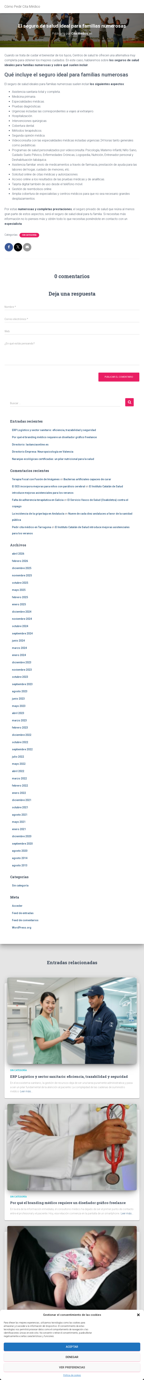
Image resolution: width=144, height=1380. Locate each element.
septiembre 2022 (22, 749)
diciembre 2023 (21, 662)
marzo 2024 (19, 647)
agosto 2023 (19, 691)
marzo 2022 (19, 778)
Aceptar (72, 1346)
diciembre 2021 (21, 800)
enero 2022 (19, 792)
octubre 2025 (20, 582)
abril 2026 (18, 553)
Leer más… (26, 1091)
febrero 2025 (20, 597)
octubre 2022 (20, 742)
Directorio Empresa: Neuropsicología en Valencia (42, 451)
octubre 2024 (20, 626)
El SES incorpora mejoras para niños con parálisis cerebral (48, 486)
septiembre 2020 (22, 843)
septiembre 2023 (22, 684)
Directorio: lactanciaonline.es (30, 444)
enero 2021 (19, 829)
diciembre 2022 (21, 734)
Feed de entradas (23, 913)
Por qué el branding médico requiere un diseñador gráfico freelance (54, 437)
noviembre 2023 (22, 669)
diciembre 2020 (21, 836)
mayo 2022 (19, 763)
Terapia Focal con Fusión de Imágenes (36, 479)
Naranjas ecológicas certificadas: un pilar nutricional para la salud (53, 459)
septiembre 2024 (22, 633)
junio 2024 (18, 640)
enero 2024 (19, 655)
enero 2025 (19, 604)
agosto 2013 (19, 865)
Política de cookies (72, 1375)
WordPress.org (21, 927)
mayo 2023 (19, 705)
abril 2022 (18, 771)
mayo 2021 (19, 821)
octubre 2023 (20, 676)
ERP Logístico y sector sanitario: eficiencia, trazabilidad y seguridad (54, 430)
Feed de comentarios (25, 920)
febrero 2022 (20, 785)
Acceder (17, 905)
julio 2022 (18, 756)
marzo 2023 (19, 720)
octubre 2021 (20, 807)
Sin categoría (29, 235)
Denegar (72, 1357)
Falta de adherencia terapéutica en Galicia (38, 499)
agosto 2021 (19, 814)
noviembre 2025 (22, 575)
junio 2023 (18, 698)
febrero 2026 (20, 560)
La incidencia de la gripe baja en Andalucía (38, 513)
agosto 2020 (19, 850)
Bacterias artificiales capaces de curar (87, 479)
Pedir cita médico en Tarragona (31, 527)
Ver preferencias (72, 1367)
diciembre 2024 (21, 611)
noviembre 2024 (22, 618)
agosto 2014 (19, 858)
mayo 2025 (19, 589)
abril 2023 (18, 713)
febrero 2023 (20, 727)
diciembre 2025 (21, 568)
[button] (138, 1315)
